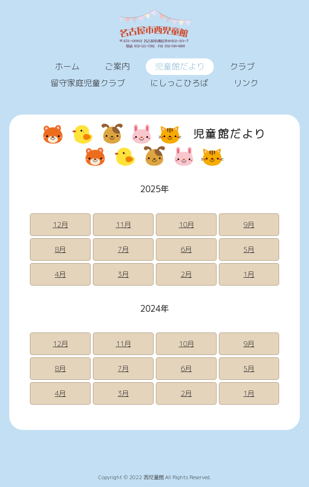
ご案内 (117, 66)
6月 (186, 249)
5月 (248, 249)
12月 (60, 224)
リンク (246, 83)
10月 (186, 224)
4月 (60, 274)
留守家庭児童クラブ (88, 83)
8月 (60, 249)
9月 (248, 224)
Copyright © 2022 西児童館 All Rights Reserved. (154, 477)
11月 (123, 224)
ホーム (67, 66)
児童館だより (180, 66)
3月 (123, 274)
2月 (186, 274)
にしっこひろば (179, 83)
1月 (248, 274)
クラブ (242, 66)
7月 (123, 249)
